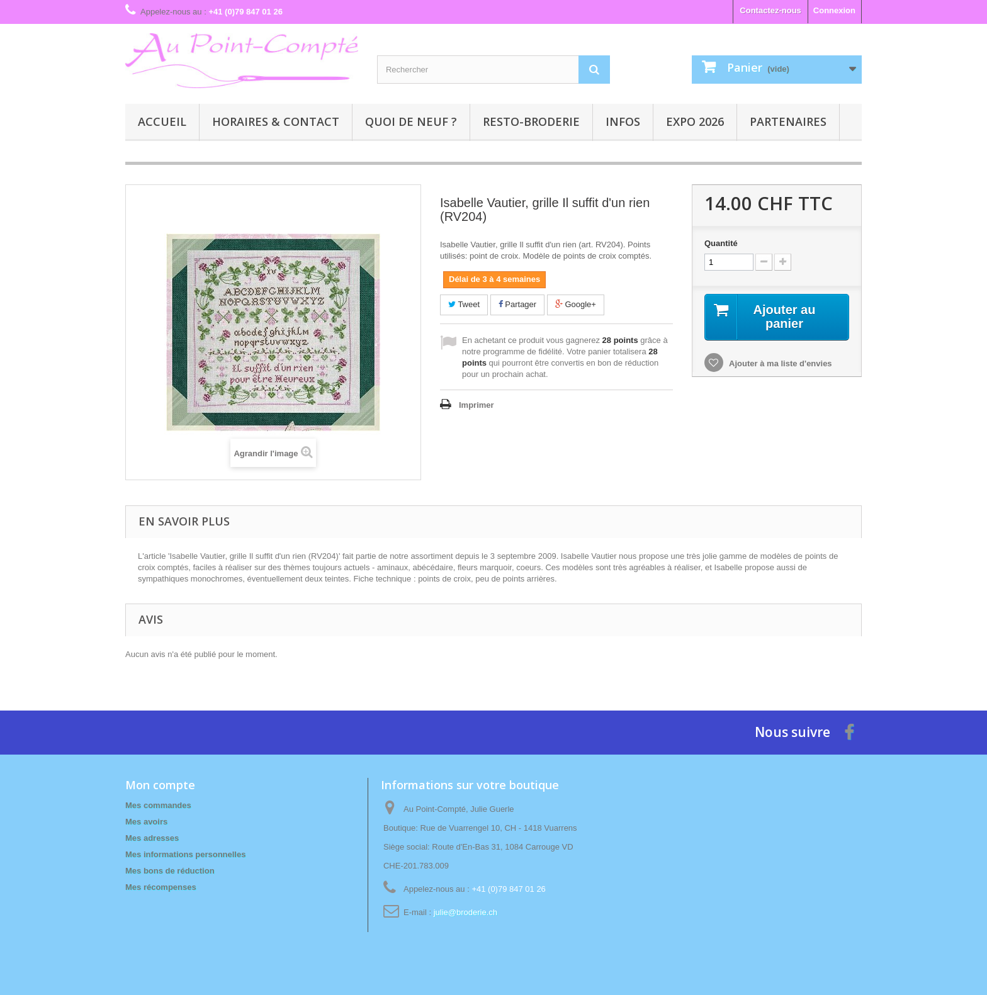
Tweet (464, 304)
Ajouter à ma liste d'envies (779, 363)
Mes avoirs (146, 821)
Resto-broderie (531, 121)
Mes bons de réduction (170, 870)
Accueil (162, 121)
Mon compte (160, 784)
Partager (517, 304)
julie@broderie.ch (465, 912)
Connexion (834, 10)
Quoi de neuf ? (411, 121)
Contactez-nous (770, 10)
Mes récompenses (160, 887)
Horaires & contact (275, 121)
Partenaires (788, 121)
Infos (623, 121)
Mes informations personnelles (185, 854)
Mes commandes (158, 805)
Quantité (721, 243)
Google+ (575, 304)
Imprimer (476, 405)
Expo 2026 (695, 121)
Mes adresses (152, 838)
